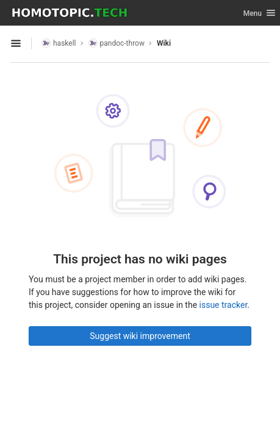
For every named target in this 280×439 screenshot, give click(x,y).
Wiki (164, 43)
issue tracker (223, 305)
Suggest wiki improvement (140, 336)
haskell (58, 43)
